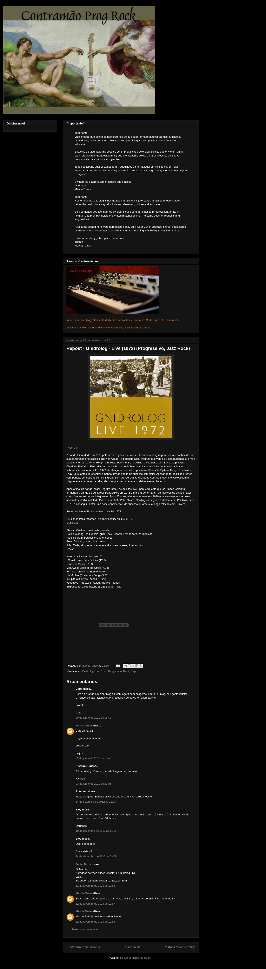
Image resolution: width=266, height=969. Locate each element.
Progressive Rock (118, 671)
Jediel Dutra (83, 864)
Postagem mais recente (83, 947)
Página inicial (131, 947)
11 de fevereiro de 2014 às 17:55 (95, 885)
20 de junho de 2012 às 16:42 (93, 717)
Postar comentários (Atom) (136, 957)
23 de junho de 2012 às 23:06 (93, 783)
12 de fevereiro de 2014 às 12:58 (95, 921)
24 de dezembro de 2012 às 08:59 (96, 856)
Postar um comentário (85, 929)
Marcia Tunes (84, 725)
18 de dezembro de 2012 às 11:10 (96, 830)
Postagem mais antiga (179, 947)
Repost (135, 671)
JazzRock (101, 671)
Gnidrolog (88, 671)
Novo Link (72, 447)
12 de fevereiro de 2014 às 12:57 (95, 903)
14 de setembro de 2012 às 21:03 (96, 801)
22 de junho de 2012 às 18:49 (93, 758)
